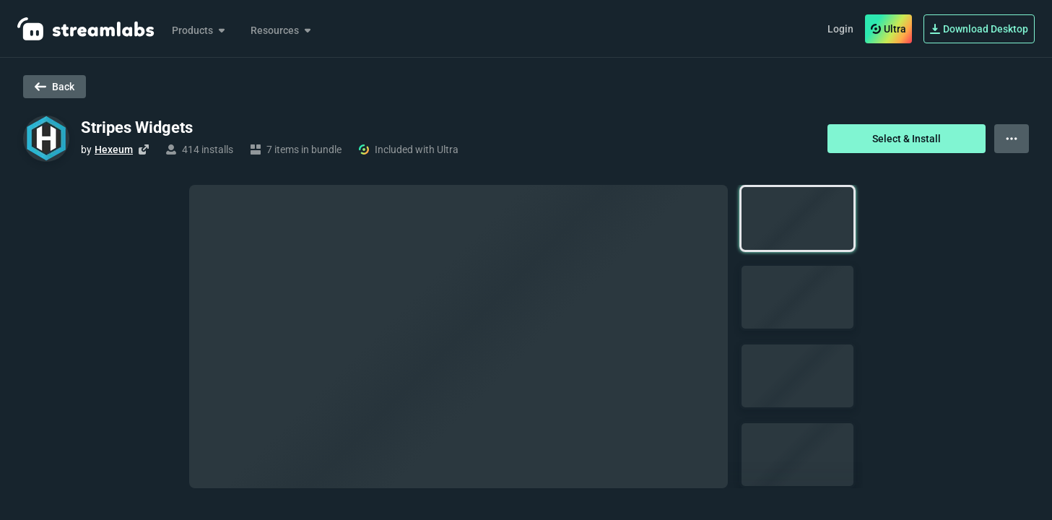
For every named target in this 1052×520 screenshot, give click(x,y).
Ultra (888, 29)
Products (199, 30)
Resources (282, 30)
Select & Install (906, 138)
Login (840, 29)
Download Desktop (979, 29)
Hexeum (114, 149)
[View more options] (1011, 138)
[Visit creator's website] (144, 149)
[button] (797, 218)
